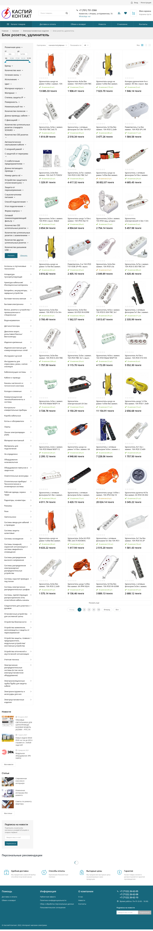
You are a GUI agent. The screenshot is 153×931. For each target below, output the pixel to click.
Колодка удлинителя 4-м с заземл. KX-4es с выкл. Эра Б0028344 (136, 82)
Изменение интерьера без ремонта (22, 792)
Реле (6, 511)
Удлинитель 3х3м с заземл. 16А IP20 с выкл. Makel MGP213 (51, 219)
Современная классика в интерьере (21, 780)
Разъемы (8, 505)
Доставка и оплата (48, 24)
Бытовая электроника (13, 304)
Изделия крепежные (13, 342)
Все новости (8, 764)
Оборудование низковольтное (11, 460)
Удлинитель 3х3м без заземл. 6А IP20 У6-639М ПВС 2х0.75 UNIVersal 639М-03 (78, 311)
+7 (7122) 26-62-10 (129, 886)
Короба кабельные (12, 415)
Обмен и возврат (78, 24)
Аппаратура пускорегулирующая (13, 275)
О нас (80, 885)
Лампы (7, 427)
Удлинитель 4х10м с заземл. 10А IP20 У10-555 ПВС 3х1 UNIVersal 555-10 (136, 356)
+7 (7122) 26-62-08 (129, 883)
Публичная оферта (48, 885)
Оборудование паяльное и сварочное (16, 468)
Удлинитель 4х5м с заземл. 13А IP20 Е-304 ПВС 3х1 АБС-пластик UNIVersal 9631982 (108, 311)
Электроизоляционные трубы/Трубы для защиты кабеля (15, 683)
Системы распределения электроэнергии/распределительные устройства (15, 569)
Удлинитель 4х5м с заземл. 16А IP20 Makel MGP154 (108, 356)
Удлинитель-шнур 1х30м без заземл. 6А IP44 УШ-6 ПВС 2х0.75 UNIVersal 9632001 (79, 585)
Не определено (11, 454)
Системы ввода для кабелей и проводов (16, 523)
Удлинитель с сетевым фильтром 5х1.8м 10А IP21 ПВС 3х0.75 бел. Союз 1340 (108, 539)
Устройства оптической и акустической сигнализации (16, 652)
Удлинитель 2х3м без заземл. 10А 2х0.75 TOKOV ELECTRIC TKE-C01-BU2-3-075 (50, 174)
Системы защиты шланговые (11, 531)
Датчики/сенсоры (12, 326)
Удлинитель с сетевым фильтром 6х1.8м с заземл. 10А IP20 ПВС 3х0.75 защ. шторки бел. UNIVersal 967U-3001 (51, 493)
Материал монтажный (14, 440)
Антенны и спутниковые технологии (15, 267)
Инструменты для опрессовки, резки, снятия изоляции (15, 364)
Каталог (15, 31)
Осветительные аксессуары (16, 476)
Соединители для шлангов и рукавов (17, 606)
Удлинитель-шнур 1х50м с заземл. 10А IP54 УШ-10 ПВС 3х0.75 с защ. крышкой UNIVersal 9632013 (108, 493)
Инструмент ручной (13, 356)
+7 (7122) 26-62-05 (129, 880)
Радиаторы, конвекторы (15, 500)
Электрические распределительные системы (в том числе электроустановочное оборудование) (13, 670)
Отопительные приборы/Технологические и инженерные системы (15, 484)
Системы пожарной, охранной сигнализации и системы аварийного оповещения (16, 548)
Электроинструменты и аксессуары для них (14, 692)
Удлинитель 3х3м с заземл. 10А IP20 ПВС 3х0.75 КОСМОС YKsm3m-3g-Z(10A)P (51, 128)
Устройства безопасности (15, 622)
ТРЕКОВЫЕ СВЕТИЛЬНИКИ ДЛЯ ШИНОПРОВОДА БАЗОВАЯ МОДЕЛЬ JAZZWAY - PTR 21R (24, 725)
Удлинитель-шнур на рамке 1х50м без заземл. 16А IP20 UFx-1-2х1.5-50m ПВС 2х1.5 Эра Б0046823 (107, 174)
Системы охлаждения (13, 538)
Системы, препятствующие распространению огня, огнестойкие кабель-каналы (16, 597)
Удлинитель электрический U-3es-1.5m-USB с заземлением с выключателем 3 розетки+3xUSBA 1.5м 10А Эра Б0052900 (137, 219)
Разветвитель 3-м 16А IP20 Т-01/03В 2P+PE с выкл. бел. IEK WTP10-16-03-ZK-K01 (79, 265)
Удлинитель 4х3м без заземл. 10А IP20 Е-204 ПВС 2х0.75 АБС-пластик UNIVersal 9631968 (79, 82)
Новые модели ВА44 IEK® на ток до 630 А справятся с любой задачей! (24, 741)
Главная (5, 31)
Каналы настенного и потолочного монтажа (14, 384)
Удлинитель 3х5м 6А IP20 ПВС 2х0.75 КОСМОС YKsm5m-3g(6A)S (79, 539)
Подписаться (11, 843)
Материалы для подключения (11, 447)
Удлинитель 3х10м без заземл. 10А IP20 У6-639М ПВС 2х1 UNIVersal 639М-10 (108, 585)
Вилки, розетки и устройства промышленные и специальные (17, 312)
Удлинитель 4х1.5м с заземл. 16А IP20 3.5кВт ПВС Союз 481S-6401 (135, 448)
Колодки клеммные (13, 391)
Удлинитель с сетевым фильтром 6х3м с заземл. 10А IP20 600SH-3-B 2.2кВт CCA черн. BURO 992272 (79, 493)
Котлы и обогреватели (14, 421)
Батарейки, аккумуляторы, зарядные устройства (15, 291)
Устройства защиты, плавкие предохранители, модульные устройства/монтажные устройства (17, 642)
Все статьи (8, 813)
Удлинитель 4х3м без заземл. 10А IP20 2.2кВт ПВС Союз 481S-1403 (49, 585)
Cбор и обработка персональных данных (57, 893)
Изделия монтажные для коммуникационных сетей (16, 348)
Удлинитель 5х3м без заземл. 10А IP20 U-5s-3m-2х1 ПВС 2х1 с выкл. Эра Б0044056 (50, 311)
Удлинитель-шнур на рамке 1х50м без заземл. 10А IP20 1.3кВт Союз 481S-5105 (108, 402)
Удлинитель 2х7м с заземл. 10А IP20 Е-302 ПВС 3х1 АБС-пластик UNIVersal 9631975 (79, 174)
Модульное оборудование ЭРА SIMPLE (23, 755)
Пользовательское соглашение (53, 896)
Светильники (10, 517)
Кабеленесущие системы (15, 372)
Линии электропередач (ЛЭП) (14, 433)
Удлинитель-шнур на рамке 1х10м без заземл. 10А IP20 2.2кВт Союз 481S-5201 (51, 265)
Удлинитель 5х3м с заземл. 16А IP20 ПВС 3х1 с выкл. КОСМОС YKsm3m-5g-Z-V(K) (79, 356)
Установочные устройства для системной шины (15, 615)
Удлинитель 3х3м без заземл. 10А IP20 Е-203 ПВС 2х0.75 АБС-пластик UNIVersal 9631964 (51, 356)
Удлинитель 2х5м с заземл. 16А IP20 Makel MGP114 (51, 402)
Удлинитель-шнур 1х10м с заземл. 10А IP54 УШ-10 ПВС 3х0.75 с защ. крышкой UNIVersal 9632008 (79, 219)
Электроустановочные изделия (36, 31)
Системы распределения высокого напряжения (15, 558)
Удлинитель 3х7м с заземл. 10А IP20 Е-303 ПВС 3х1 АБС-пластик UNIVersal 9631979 (137, 265)
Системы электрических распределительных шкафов (17, 588)
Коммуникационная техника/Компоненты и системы (14, 399)
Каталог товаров (18, 24)
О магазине (122, 24)
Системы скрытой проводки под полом (16, 580)
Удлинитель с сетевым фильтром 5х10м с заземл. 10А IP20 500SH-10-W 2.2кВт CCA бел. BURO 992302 (136, 174)
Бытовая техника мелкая (15, 298)
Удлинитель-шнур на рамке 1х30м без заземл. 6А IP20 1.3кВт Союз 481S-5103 (107, 82)
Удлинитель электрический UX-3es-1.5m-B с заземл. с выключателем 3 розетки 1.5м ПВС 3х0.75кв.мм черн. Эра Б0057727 (79, 402)
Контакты (143, 24)
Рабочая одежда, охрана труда (15, 493)
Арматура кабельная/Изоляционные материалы (16, 283)
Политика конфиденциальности (53, 889)
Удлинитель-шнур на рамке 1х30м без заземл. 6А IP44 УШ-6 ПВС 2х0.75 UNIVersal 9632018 (50, 539)
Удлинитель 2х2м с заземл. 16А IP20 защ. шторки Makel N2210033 (108, 219)
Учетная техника (11, 659)
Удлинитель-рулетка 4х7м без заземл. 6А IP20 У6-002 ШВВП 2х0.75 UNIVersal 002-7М (136, 493)
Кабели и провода (12, 377)
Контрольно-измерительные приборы (15, 408)
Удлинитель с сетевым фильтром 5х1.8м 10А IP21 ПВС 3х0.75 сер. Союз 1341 (79, 128)
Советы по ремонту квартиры (24, 802)
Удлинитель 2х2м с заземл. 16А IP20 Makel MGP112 (51, 448)
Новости (102, 24)
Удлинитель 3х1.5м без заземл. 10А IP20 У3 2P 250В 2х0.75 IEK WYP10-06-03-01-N (136, 539)
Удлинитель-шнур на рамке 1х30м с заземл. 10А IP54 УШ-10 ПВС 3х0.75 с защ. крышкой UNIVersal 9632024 (50, 82)
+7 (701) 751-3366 (88, 10)
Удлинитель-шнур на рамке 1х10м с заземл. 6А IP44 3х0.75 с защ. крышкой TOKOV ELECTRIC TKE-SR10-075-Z (79, 448)
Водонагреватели (12, 320)
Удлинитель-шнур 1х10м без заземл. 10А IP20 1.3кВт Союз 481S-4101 (137, 402)
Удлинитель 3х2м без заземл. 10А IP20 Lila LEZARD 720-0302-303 (105, 265)
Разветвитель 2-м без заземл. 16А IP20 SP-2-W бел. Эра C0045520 (135, 128)
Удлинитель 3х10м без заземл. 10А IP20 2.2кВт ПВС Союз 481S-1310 (106, 128)
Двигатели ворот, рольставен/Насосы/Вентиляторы (13, 334)
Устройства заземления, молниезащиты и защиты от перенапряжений (16, 630)
